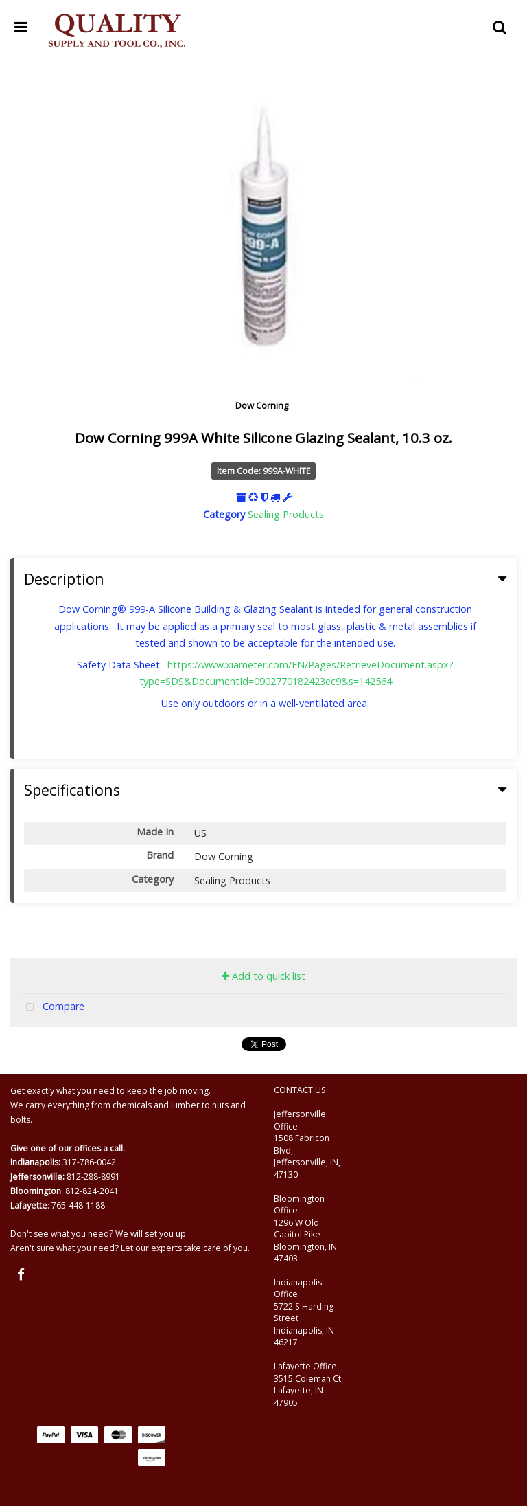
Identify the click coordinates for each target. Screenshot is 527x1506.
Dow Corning (261, 405)
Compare (52, 1008)
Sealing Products (286, 514)
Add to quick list (263, 975)
